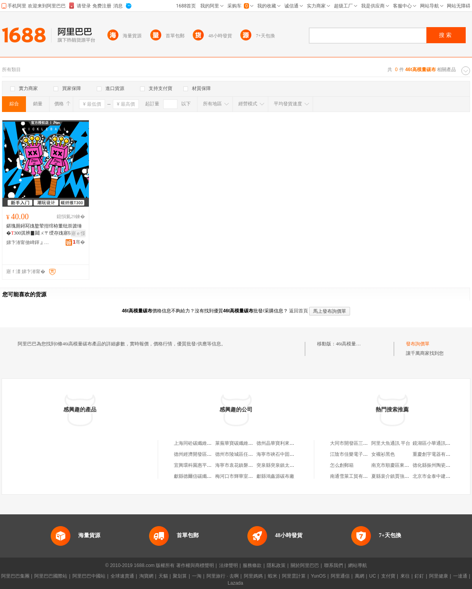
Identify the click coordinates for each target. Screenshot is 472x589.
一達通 (460, 576)
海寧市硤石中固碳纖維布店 (284, 454)
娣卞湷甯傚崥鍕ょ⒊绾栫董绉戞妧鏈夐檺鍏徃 (28, 242)
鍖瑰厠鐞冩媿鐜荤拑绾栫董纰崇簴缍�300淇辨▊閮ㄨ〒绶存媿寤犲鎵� (45, 230)
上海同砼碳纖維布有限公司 (202, 443)
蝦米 (272, 576)
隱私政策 (276, 565)
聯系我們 (333, 565)
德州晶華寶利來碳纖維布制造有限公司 (296, 443)
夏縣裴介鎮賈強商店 (392, 476)
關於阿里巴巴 (305, 565)
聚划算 (180, 576)
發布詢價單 (418, 344)
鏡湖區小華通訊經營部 (436, 443)
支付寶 (388, 576)
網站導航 (357, 565)
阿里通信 (340, 576)
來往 (405, 576)
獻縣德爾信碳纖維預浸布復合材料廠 (211, 476)
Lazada (235, 583)
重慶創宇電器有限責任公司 (441, 454)
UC (372, 576)
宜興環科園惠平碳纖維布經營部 (207, 465)
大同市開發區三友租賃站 (356, 443)
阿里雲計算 (294, 576)
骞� (79, 242)
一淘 (196, 576)
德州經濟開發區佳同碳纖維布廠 (207, 454)
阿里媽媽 (253, 576)
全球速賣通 (122, 576)
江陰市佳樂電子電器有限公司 (360, 454)
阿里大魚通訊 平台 (390, 443)
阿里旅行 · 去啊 (222, 576)
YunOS (318, 576)
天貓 (163, 576)
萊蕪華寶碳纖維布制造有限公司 (248, 443)
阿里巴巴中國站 (88, 576)
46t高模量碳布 (350, 344)
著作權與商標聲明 (195, 565)
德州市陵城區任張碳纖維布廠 (246, 454)
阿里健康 (438, 576)
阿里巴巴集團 (15, 576)
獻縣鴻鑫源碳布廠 (275, 476)
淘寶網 (146, 576)
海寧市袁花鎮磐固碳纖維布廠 (246, 465)
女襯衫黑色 (383, 454)
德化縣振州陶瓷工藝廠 (436, 465)
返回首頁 (298, 311)
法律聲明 (228, 565)
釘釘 (419, 576)
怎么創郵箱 (342, 465)
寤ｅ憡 (78, 233)
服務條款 (252, 565)
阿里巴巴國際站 (50, 576)
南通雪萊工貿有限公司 (353, 476)
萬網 (359, 576)
